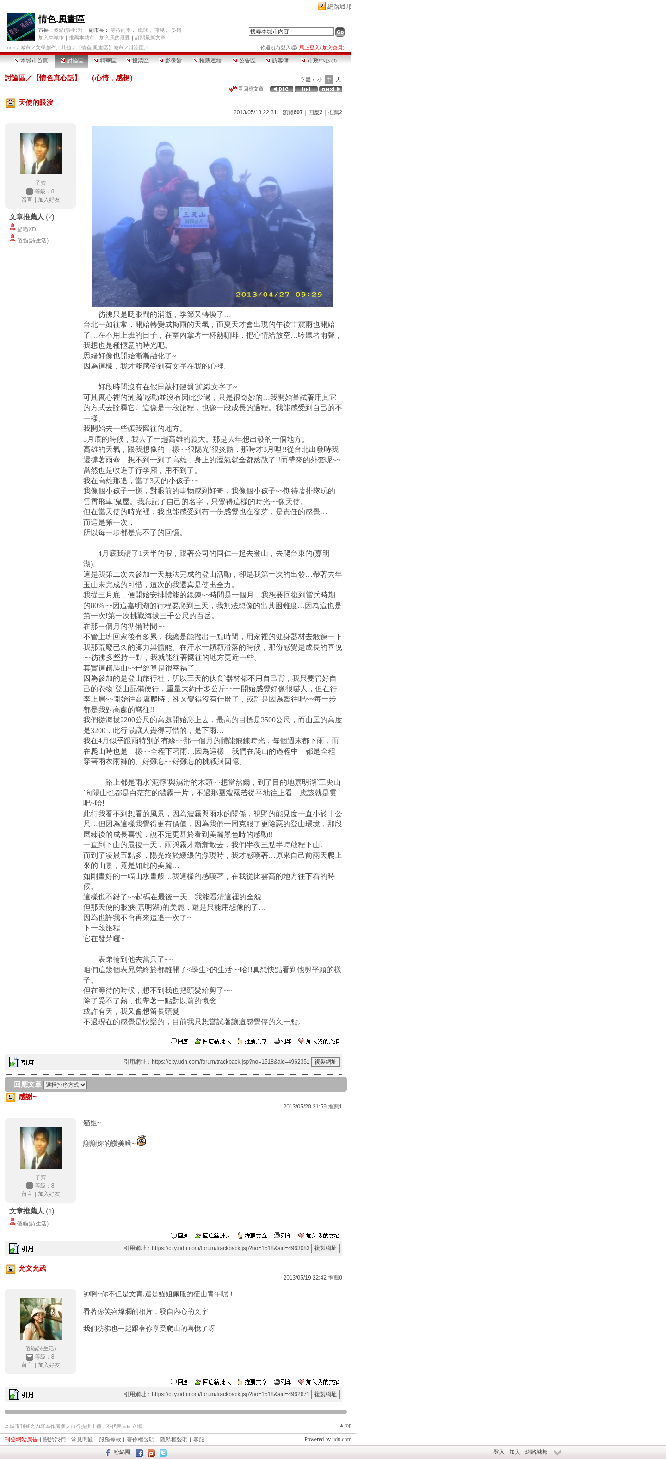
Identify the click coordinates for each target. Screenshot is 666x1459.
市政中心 (319, 60)
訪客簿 (276, 60)
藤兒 (159, 30)
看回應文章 (246, 89)
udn (11, 47)
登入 (499, 1452)
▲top (345, 1425)
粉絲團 (122, 1452)
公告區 (244, 60)
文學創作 (46, 47)
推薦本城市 (81, 37)
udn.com (342, 1439)
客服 (198, 1439)
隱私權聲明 (174, 1439)
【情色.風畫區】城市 (99, 47)
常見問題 (82, 1439)
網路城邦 (339, 6)
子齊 (40, 183)
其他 (66, 47)
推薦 (335, 112)
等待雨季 (121, 30)
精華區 (104, 60)
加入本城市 (51, 37)
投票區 (137, 60)
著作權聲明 (140, 1439)
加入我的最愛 (114, 37)
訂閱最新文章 (150, 37)
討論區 (72, 60)
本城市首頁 (31, 60)
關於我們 (54, 1439)
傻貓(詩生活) (68, 30)
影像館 (170, 60)
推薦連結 (207, 60)
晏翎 (176, 30)
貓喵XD (26, 229)
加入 (514, 1452)
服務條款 (110, 1439)
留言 (26, 200)
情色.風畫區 (61, 19)
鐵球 (143, 30)
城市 (25, 47)
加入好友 (49, 200)
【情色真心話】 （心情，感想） (84, 78)
